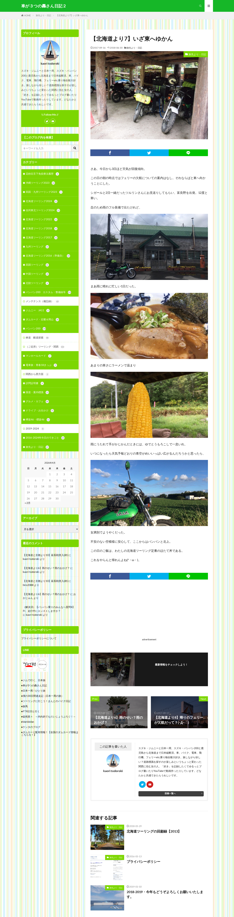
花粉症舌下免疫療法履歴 (42, 174)
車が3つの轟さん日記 (35, 685)
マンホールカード (38, 356)
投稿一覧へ (170, 793)
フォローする (171, 669)
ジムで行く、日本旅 (34, 680)
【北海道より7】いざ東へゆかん (72, 15)
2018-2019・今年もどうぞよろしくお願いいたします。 (165, 894)
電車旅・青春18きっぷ (41, 365)
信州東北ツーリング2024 (43, 210)
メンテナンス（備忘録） (42, 301)
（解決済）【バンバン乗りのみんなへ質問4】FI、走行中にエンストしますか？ (49, 608)
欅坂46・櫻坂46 (38, 419)
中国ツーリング (37, 274)
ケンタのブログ (31, 726)
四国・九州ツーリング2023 (44, 192)
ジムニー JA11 (38, 310)
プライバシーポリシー (143, 861)
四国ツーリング (37, 265)
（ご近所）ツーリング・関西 (45, 347)
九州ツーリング (37, 246)
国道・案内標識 (37, 392)
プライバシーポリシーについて (39, 638)
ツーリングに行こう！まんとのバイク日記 (47, 701)
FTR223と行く (31, 711)
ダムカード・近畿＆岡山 (42, 319)
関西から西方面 (37, 374)
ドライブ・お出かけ (40, 410)
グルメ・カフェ (37, 401)
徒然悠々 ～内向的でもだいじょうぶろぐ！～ (49, 716)
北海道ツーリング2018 (42, 228)
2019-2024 (35, 428)
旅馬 (25, 706)
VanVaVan (28, 721)
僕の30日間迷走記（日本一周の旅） (43, 695)
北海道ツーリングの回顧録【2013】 (154, 831)
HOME (27, 15)
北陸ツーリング (37, 283)
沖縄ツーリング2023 (40, 183)
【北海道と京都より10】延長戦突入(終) (45, 554)
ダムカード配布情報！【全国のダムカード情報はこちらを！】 (49, 733)
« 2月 (27, 502)
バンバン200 (36, 328)
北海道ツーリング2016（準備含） (48, 256)
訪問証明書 (35, 383)
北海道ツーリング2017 (42, 237)
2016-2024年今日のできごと (45, 438)
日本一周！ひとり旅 (34, 690)
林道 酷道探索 (37, 337)
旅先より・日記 (43, 15)
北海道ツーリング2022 (42, 219)
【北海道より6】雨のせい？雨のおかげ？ (46, 567)
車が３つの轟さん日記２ (43, 6)
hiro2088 (28, 584)
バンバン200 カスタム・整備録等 (48, 292)
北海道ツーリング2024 (42, 201)
